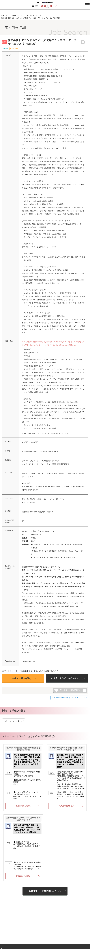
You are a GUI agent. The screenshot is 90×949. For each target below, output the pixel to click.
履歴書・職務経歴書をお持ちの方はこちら (69, 697)
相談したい (67, 678)
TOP (2, 15)
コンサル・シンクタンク (14, 721)
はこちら (45, 891)
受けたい (23, 678)
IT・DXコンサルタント (32, 15)
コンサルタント (14, 15)
